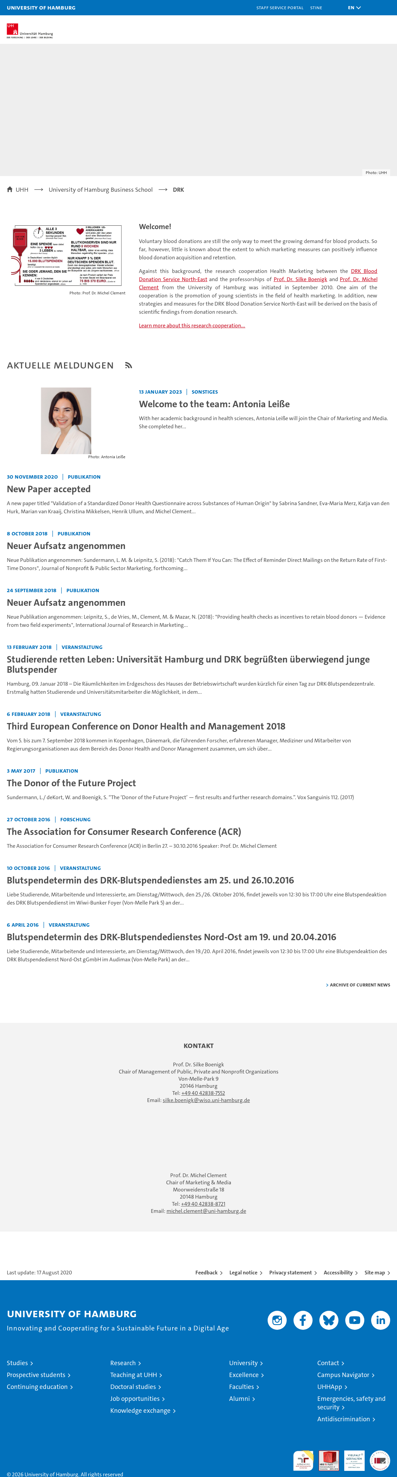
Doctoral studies (133, 1386)
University (243, 1363)
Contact (328, 1363)
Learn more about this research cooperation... (192, 325)
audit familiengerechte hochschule (303, 1460)
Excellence (244, 1375)
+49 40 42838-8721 (203, 1203)
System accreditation (380, 1457)
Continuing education (37, 1386)
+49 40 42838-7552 (203, 1093)
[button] (352, 7)
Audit (325, 1454)
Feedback (206, 1272)
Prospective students (36, 1375)
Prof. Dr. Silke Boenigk (301, 279)
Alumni (239, 1398)
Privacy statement (290, 1272)
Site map (375, 1272)
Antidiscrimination (343, 1419)
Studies (17, 1363)
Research (123, 1363)
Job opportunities (135, 1398)
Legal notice (243, 1272)
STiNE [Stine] (316, 7)
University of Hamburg (41, 7)
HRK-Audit (350, 1457)
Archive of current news (360, 984)
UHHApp (329, 1386)
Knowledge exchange (140, 1410)
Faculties (241, 1386)
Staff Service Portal (279, 7)
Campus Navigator (343, 1375)
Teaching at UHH (133, 1375)
